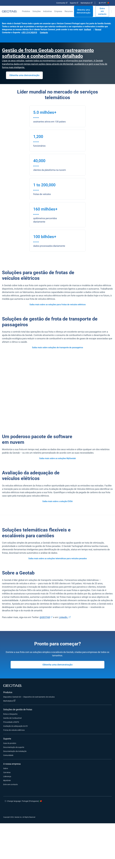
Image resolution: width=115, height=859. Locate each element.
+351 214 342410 (29, 32)
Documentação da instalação (14, 751)
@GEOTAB (45, 617)
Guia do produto (9, 743)
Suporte (74, 3)
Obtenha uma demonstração (83, 11)
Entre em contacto (102, 11)
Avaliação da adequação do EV (15, 726)
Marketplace (86, 3)
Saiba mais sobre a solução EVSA (57, 501)
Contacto (44, 32)
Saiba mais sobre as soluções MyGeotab (57, 458)
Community (61, 3)
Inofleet (87, 29)
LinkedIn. (63, 617)
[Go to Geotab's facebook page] (84, 808)
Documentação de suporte (13, 747)
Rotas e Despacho (10, 714)
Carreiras (6, 772)
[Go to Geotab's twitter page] (91, 808)
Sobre (5, 768)
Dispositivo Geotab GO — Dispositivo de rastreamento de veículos (29, 697)
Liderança (7, 776)
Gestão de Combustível (12, 718)
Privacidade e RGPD (11, 722)
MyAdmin (7, 780)
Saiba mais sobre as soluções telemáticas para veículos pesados (57, 558)
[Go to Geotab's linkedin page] (99, 808)
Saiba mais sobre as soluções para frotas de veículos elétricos (58, 304)
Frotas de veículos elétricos (14, 730)
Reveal (98, 29)
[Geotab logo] (9, 11)
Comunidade (8, 755)
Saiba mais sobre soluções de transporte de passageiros (57, 347)
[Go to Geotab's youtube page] (106, 808)
